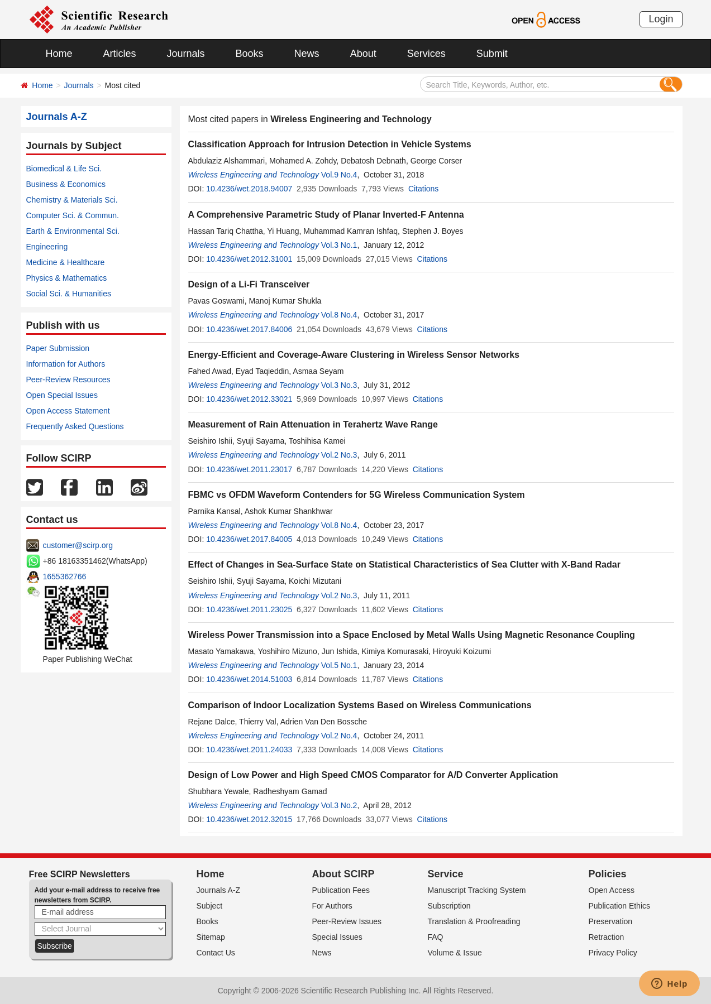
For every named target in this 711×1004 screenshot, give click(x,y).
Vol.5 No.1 (339, 665)
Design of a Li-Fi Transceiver (249, 284)
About (363, 53)
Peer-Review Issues (347, 921)
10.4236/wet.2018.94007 (249, 188)
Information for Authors (66, 363)
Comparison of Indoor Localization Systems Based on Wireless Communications (360, 705)
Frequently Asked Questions (75, 426)
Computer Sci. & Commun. (73, 215)
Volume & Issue (455, 952)
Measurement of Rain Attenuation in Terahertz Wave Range (313, 424)
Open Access (612, 890)
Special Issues (337, 937)
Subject (210, 905)
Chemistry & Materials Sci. (72, 199)
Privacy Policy (613, 952)
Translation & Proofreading (474, 921)
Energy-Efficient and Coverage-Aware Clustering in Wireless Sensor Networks (354, 354)
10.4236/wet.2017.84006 (249, 329)
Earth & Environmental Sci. (73, 231)
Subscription (449, 905)
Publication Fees (341, 890)
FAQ (435, 937)
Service (446, 874)
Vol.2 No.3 (339, 454)
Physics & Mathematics (66, 277)
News (306, 53)
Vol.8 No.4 (339, 314)
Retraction (606, 937)
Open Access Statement (68, 410)
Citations (423, 188)
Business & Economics (66, 184)
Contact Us (216, 952)
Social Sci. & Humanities (69, 293)
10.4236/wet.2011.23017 (249, 469)
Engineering (47, 246)
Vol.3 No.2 (339, 805)
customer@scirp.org (78, 545)
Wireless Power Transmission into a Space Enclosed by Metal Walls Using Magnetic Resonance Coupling (411, 635)
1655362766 (65, 576)
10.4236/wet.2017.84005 (249, 539)
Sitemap (211, 937)
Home (59, 53)
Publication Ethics (620, 905)
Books (250, 53)
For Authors (332, 905)
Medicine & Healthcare (65, 262)
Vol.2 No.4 (339, 735)
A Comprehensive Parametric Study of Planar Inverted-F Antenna (326, 214)
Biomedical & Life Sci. (64, 168)
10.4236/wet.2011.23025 (249, 609)
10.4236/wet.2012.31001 (249, 258)
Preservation (611, 921)
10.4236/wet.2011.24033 (249, 749)
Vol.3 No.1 (339, 245)
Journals (186, 53)
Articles (119, 53)
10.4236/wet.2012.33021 (249, 399)
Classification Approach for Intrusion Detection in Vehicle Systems (329, 144)
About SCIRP (343, 874)
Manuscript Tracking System (477, 890)
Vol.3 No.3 (339, 385)
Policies (608, 874)
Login (660, 19)
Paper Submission (58, 348)
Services (426, 53)
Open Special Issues (62, 395)
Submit (492, 53)
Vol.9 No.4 (339, 174)
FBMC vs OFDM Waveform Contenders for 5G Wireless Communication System (356, 494)
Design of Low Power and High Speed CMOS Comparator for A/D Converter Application (373, 775)
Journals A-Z (219, 890)
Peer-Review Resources (68, 379)
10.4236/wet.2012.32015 (249, 819)
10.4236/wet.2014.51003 (249, 679)
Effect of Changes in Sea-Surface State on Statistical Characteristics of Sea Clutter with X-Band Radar (404, 564)
